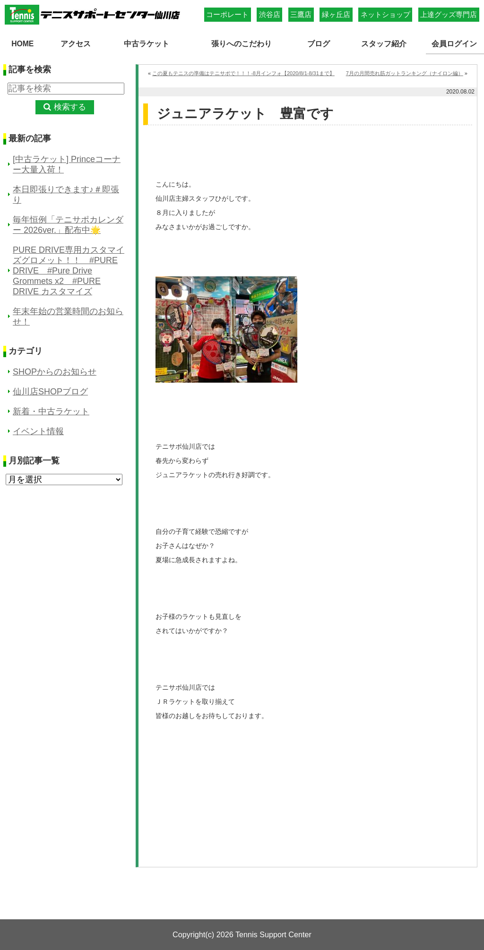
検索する (70, 106)
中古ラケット (146, 43)
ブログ (319, 43)
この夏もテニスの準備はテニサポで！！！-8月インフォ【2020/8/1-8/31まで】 (243, 72)
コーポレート (227, 14)
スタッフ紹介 (384, 43)
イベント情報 (38, 430)
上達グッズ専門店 (448, 14)
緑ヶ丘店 (336, 14)
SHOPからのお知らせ (54, 371)
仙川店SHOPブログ (50, 390)
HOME (23, 43)
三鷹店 (300, 14)
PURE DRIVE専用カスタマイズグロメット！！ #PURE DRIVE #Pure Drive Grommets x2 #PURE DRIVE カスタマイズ (68, 269)
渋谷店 (269, 14)
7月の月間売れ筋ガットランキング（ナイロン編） (404, 72)
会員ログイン (455, 43)
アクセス (75, 43)
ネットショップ (385, 14)
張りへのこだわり (242, 43)
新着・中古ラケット (51, 410)
